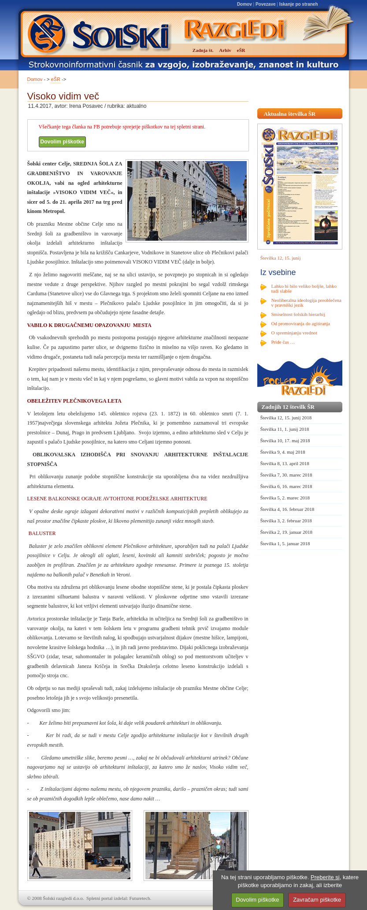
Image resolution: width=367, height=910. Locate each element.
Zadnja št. (203, 50)
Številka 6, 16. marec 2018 (286, 486)
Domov (244, 4)
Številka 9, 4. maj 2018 (282, 452)
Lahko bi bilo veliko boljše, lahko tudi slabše (304, 288)
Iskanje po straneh (298, 4)
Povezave (266, 4)
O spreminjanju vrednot (294, 332)
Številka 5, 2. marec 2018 (285, 497)
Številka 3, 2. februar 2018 (286, 520)
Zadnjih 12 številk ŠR (288, 407)
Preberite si (325, 877)
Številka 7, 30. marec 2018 (286, 474)
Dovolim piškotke (62, 142)
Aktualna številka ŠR (290, 113)
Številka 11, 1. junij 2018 (284, 429)
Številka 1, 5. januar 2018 (285, 543)
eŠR (55, 79)
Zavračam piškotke (317, 899)
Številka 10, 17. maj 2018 (285, 440)
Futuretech (140, 898)
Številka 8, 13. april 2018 (284, 463)
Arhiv (225, 50)
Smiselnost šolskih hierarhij (298, 314)
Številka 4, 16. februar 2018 (287, 509)
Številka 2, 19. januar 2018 (286, 532)
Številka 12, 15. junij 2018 (286, 417)
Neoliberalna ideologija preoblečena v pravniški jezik (306, 302)
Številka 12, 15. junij (280, 258)
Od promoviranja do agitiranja (300, 323)
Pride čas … (283, 342)
